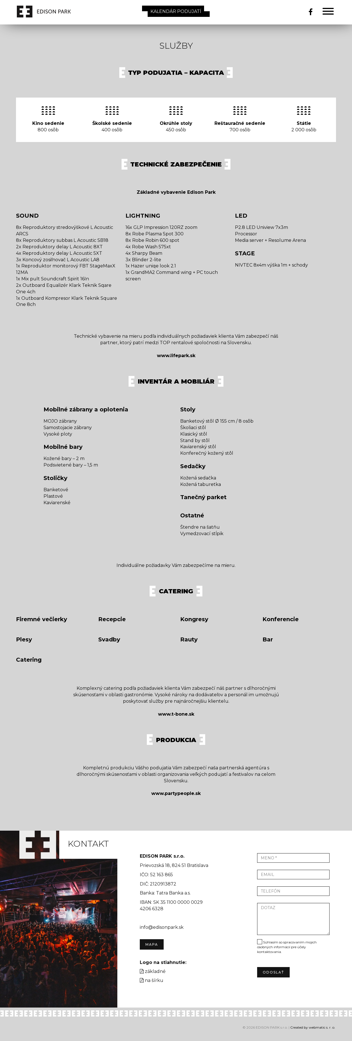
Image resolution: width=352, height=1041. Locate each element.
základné (153, 971)
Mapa (151, 944)
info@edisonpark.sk (162, 927)
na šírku (151, 980)
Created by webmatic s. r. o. (312, 1027)
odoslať (273, 972)
